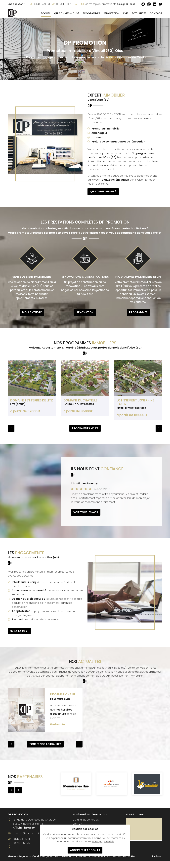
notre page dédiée (103, 841)
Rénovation (111, 13)
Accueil (46, 13)
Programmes (91, 13)
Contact (156, 13)
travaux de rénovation (114, 179)
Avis (125, 13)
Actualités (139, 13)
